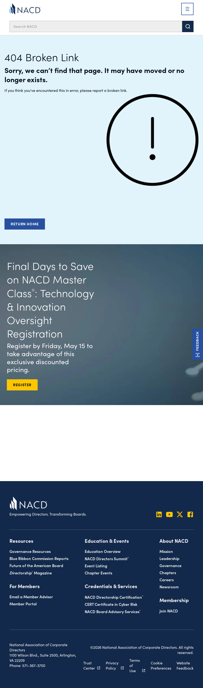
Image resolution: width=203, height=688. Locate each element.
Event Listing (96, 565)
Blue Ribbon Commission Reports (38, 558)
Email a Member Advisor (31, 596)
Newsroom (169, 586)
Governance (170, 565)
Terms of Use (134, 665)
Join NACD (168, 610)
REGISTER (22, 384)
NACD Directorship (114, 597)
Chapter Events (98, 572)
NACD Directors (107, 558)
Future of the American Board (36, 565)
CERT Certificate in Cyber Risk (111, 604)
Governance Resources (30, 551)
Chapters (167, 572)
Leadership (169, 558)
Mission (166, 551)
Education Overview (103, 551)
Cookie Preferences (161, 665)
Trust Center (89, 665)
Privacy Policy (112, 665)
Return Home (25, 223)
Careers (166, 579)
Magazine (30, 572)
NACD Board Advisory (113, 611)
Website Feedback (185, 665)
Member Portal (23, 603)
